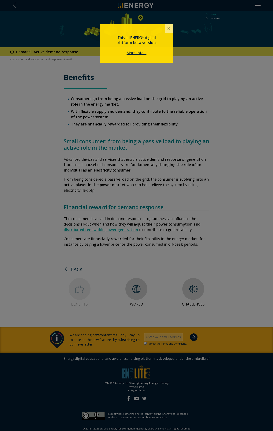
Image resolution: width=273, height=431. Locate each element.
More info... (136, 52)
